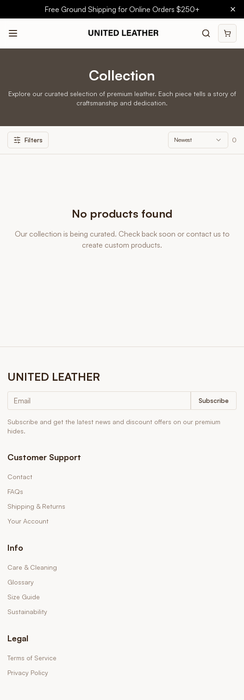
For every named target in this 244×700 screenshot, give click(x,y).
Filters (28, 140)
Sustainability (27, 611)
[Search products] (206, 33)
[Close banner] (233, 9)
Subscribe (214, 400)
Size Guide (23, 597)
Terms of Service (31, 658)
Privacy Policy (27, 672)
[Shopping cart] (227, 33)
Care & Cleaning (32, 567)
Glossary (20, 582)
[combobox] (198, 140)
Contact (19, 477)
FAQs (15, 491)
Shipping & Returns (36, 506)
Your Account (28, 521)
